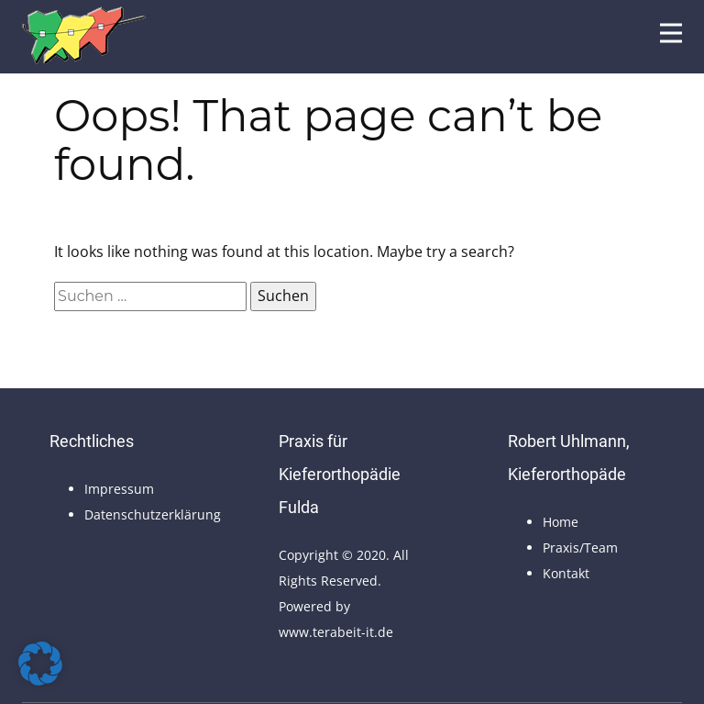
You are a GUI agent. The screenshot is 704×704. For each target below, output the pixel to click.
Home (560, 522)
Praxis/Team (580, 547)
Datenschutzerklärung (152, 514)
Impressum (119, 488)
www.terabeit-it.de (336, 632)
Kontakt (566, 573)
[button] (40, 663)
